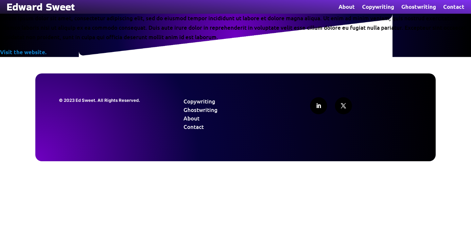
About (347, 7)
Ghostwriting (418, 7)
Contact (453, 7)
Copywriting (378, 7)
